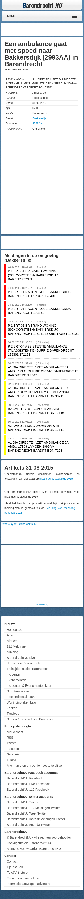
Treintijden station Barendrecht (28, 669)
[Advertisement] (46, 29)
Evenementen (16, 680)
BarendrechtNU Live (21, 657)
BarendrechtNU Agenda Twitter (28, 824)
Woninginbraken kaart (22, 702)
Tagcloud (13, 713)
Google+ (13, 754)
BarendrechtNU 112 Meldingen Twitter (33, 808)
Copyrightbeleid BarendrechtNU (29, 843)
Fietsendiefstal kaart (21, 697)
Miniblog (12, 652)
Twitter (11, 743)
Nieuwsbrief (15, 732)
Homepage (14, 629)
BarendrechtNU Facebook (25, 778)
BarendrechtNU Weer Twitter (27, 813)
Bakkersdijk (39, 118)
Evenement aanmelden (23, 878)
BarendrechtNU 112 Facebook (28, 789)
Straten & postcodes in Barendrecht (31, 719)
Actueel (12, 635)
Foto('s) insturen (18, 872)
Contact (12, 861)
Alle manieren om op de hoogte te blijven (35, 765)
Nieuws (12, 641)
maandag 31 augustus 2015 (56, 478)
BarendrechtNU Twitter (22, 802)
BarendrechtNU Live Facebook (28, 784)
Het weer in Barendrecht (24, 663)
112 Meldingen (17, 646)
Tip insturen (15, 867)
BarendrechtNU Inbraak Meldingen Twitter (36, 819)
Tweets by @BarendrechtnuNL (19, 524)
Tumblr (11, 760)
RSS (10, 737)
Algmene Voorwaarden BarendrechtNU (34, 848)
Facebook (13, 749)
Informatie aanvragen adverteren (29, 884)
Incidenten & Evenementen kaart (29, 685)
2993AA (37, 123)
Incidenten (14, 674)
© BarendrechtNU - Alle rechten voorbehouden (39, 837)
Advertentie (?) (42, 605)
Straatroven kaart (19, 691)
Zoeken (12, 708)
